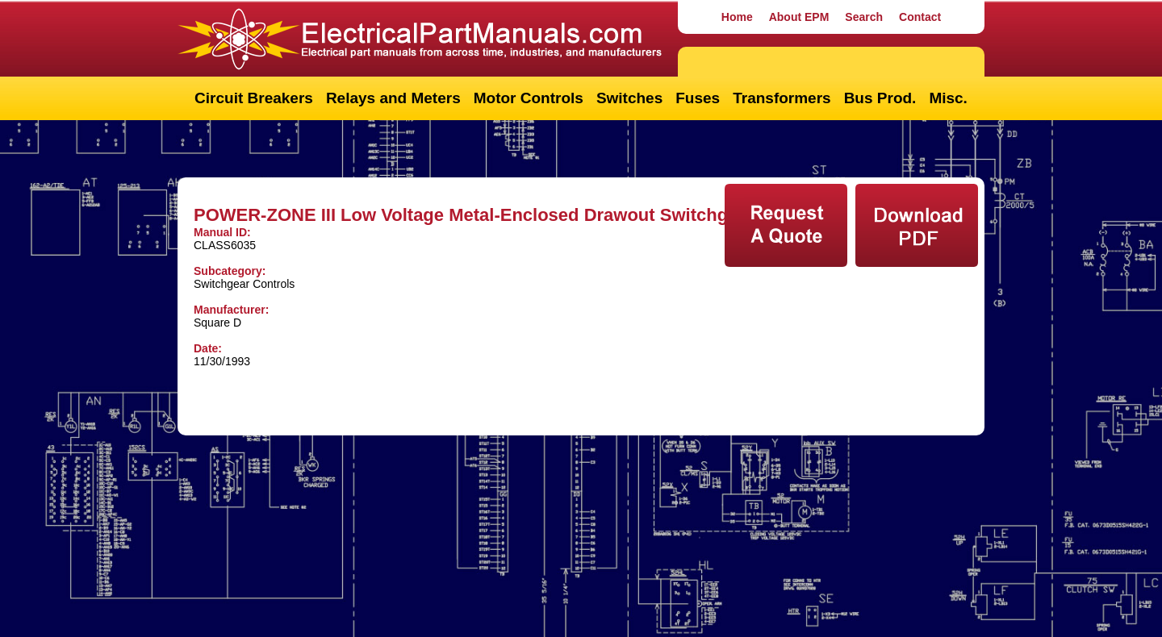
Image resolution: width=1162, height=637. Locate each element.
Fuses (697, 98)
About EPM (799, 16)
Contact (920, 16)
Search (864, 16)
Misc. (948, 98)
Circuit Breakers (253, 98)
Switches (629, 98)
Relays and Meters (393, 98)
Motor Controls (528, 98)
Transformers (781, 98)
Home (737, 16)
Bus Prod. (880, 98)
